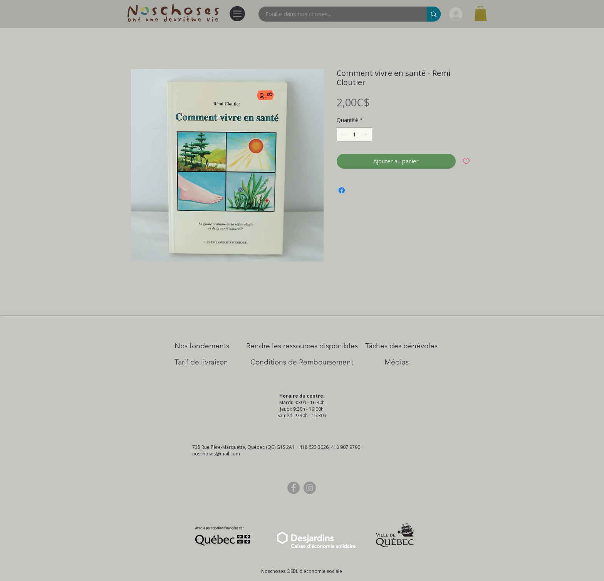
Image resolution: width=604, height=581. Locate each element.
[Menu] (237, 13)
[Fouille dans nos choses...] (338, 14)
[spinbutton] (354, 134)
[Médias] (396, 362)
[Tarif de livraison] (201, 362)
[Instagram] (310, 488)
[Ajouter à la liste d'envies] (466, 161)
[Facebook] (293, 488)
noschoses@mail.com (216, 453)
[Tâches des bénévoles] (401, 346)
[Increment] (366, 134)
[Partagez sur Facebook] (341, 190)
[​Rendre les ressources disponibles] (302, 346)
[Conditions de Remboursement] (302, 362)
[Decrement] (342, 134)
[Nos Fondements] (201, 346)
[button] (480, 13)
